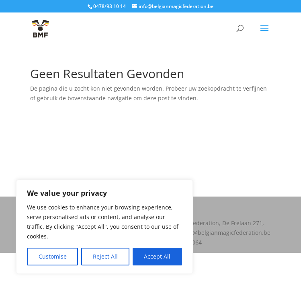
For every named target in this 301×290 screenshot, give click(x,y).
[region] (104, 227)
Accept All (157, 256)
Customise (53, 256)
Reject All (105, 256)
